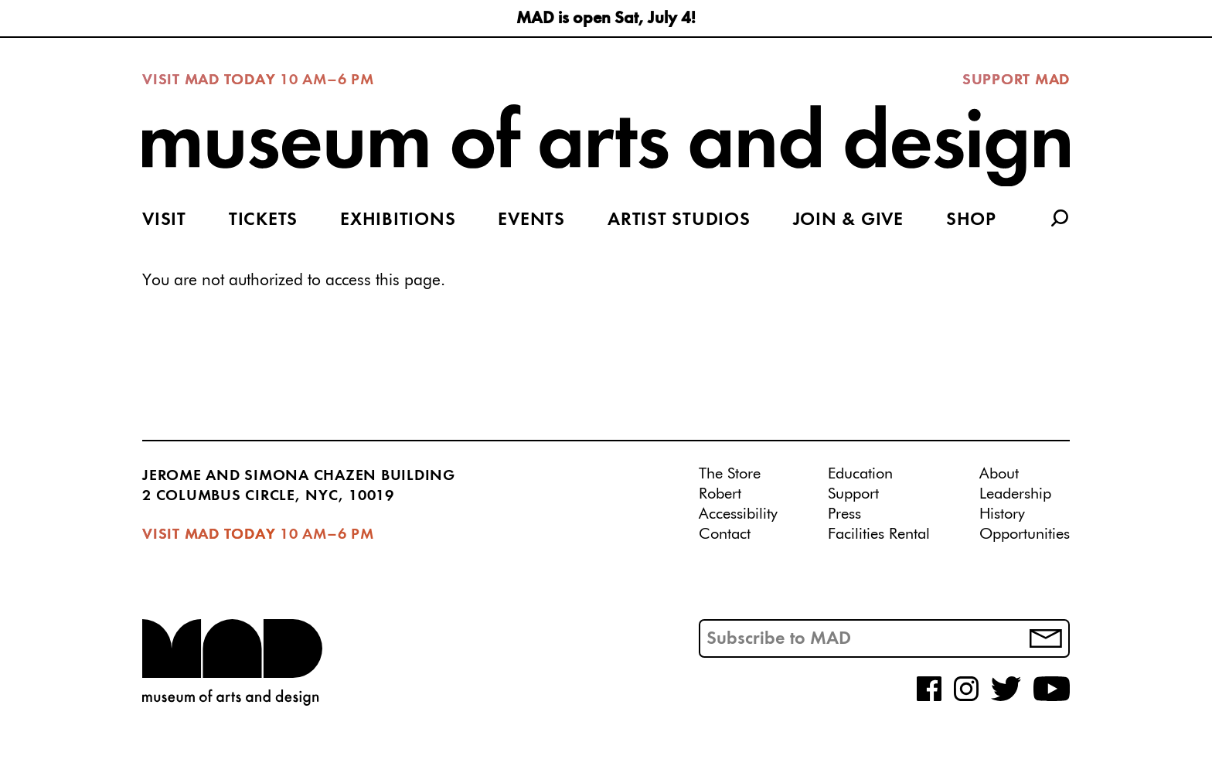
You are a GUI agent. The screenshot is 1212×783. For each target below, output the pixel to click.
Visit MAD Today (208, 80)
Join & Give (848, 220)
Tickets (263, 220)
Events (531, 220)
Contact (725, 534)
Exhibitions (397, 220)
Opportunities (1024, 534)
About (999, 474)
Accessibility (738, 514)
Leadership (1015, 494)
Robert (720, 494)
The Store (730, 474)
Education (860, 474)
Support (853, 494)
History (1002, 514)
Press (844, 514)
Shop (971, 220)
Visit (164, 220)
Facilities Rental (879, 534)
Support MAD (1016, 80)
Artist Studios (679, 220)
